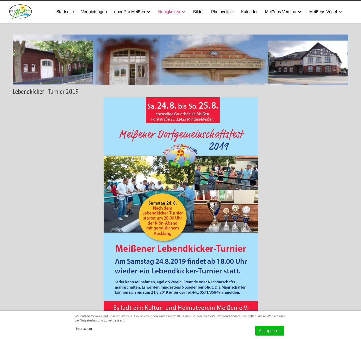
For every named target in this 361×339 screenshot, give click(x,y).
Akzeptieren (270, 330)
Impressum (84, 328)
